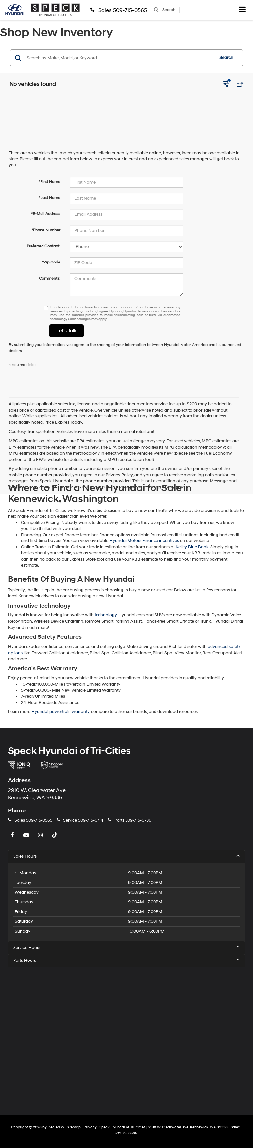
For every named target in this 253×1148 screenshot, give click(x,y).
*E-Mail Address (45, 214)
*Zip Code (51, 262)
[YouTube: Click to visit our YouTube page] (27, 835)
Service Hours (126, 947)
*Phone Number (45, 230)
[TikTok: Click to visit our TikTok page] (55, 835)
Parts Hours (126, 960)
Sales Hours (126, 856)
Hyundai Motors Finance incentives (144, 540)
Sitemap (74, 1127)
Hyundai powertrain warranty (60, 711)
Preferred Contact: (43, 246)
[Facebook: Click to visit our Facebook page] (12, 835)
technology (106, 615)
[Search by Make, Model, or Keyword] (119, 58)
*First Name (49, 181)
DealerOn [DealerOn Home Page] (56, 1127)
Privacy (90, 1127)
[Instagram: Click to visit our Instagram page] (41, 835)
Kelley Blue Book (192, 547)
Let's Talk (66, 331)
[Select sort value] (238, 84)
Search (226, 57)
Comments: (49, 278)
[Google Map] (126, 1037)
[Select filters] (226, 84)
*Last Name (49, 197)
